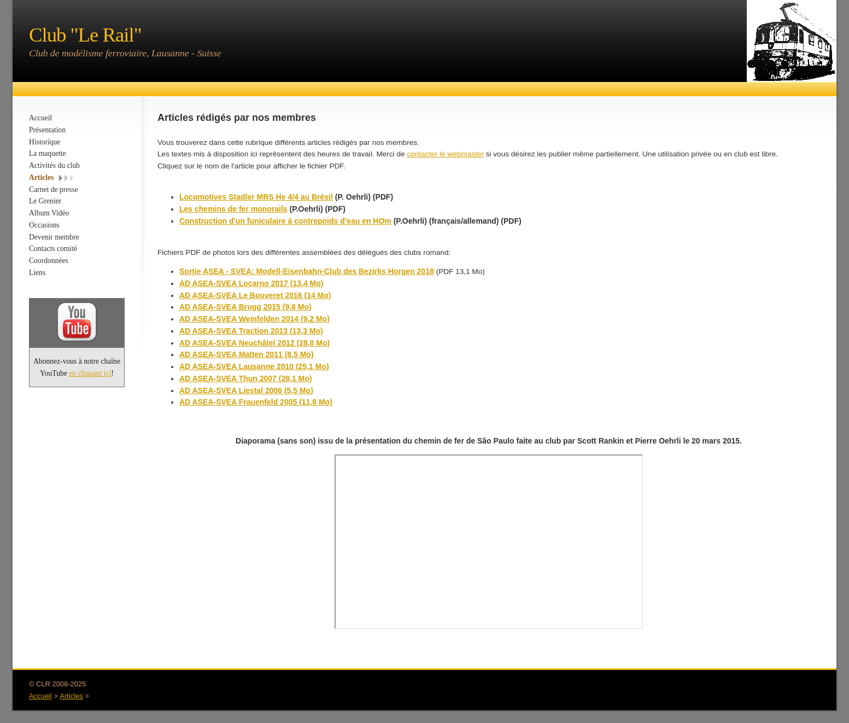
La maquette (47, 153)
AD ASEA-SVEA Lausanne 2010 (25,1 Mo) (254, 366)
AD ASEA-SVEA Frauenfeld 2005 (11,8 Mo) (255, 402)
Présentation (47, 130)
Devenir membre (54, 237)
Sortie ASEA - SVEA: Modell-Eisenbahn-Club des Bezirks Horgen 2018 (306, 271)
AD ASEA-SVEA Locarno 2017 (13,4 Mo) (251, 283)
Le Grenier (45, 201)
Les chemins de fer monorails (233, 209)
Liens (37, 273)
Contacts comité (53, 248)
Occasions (44, 225)
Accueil (40, 118)
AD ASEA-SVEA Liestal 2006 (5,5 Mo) (246, 390)
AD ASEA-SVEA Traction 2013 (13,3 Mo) (251, 330)
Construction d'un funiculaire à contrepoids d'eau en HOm (285, 221)
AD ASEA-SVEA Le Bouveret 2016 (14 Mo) (255, 295)
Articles (41, 177)
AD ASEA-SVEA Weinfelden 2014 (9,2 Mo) (254, 318)
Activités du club (54, 165)
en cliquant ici (90, 373)
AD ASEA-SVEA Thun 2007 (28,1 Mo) (245, 378)
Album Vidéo (49, 213)
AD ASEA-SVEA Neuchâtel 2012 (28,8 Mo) (254, 343)
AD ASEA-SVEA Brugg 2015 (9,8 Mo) (245, 306)
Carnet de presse (53, 189)
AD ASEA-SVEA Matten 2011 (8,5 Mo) (246, 354)
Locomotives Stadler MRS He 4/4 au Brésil (256, 197)
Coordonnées (48, 260)
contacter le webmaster (445, 154)
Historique (44, 142)
